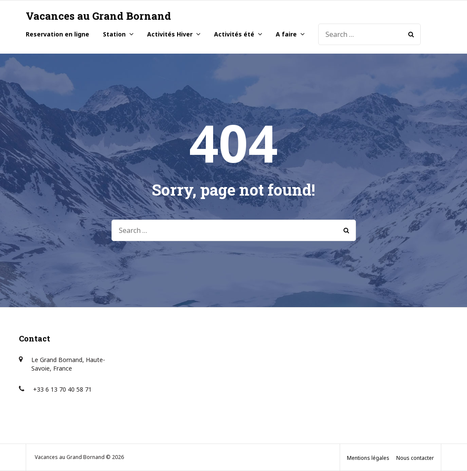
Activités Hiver (170, 34)
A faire (286, 34)
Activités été (234, 34)
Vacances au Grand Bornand (98, 16)
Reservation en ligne (57, 34)
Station (114, 34)
